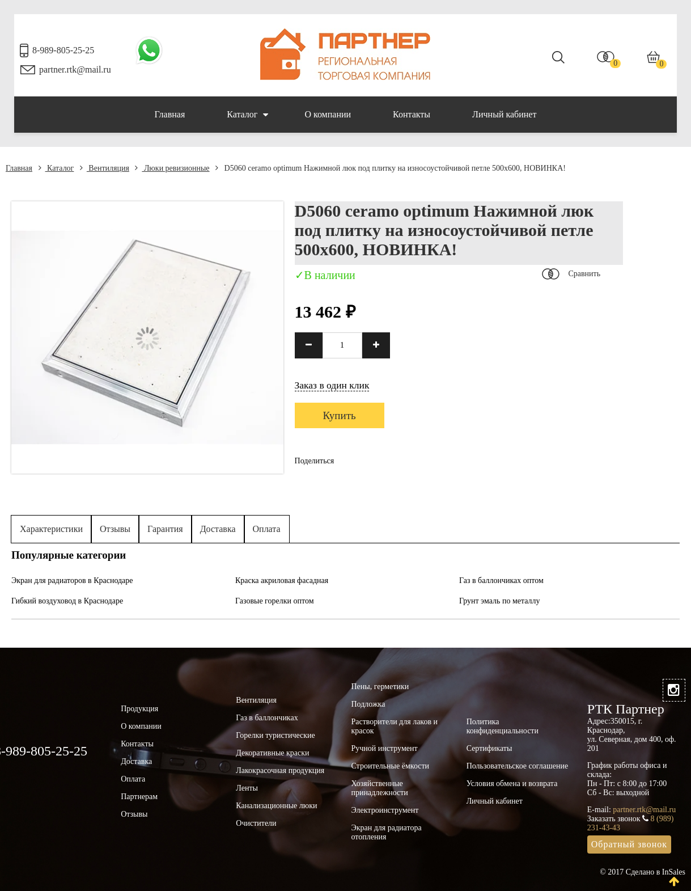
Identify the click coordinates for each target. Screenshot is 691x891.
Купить (339, 415)
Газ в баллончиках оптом (501, 580)
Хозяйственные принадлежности (379, 788)
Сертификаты (489, 748)
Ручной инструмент (384, 748)
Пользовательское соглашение (518, 766)
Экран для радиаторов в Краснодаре (72, 580)
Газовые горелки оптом (274, 601)
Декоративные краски (272, 753)
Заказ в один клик (332, 385)
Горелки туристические (275, 735)
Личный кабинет (504, 114)
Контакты (411, 114)
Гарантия (165, 529)
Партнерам (139, 796)
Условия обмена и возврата (512, 783)
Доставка (218, 529)
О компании (327, 114)
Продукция (139, 708)
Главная (170, 114)
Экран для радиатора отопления (386, 832)
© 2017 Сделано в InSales (642, 872)
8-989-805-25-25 (63, 50)
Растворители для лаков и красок (394, 726)
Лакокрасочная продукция (280, 770)
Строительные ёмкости (390, 766)
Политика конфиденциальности (503, 726)
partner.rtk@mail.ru (75, 69)
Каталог (247, 114)
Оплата (267, 529)
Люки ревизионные (172, 168)
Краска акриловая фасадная (281, 580)
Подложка (368, 704)
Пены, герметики (380, 686)
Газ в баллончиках (267, 717)
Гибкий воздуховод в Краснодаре (67, 601)
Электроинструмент (384, 810)
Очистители (256, 823)
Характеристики (51, 529)
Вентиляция (104, 168)
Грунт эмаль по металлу (499, 601)
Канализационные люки (276, 805)
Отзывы (115, 529)
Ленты (247, 788)
